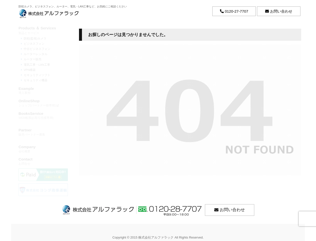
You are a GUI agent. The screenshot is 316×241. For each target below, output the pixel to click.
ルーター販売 (32, 59)
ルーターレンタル (35, 54)
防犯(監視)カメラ (35, 38)
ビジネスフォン (34, 43)
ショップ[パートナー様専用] (43, 103)
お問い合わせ (232, 209)
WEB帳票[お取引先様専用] (43, 115)
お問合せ (43, 161)
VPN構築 (30, 69)
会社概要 (43, 149)
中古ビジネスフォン (37, 48)
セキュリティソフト (37, 75)
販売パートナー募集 (43, 132)
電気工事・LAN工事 (37, 64)
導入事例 (43, 90)
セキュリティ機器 (35, 80)
